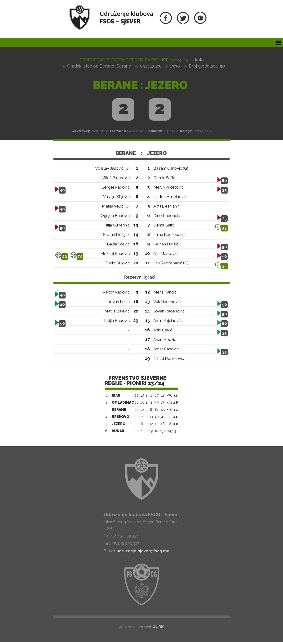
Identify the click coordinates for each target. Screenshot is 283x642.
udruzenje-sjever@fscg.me (143, 551)
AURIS (158, 627)
